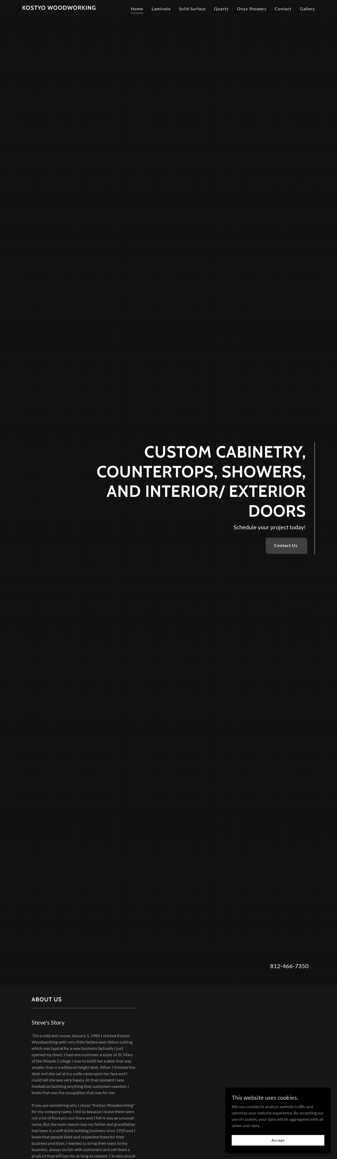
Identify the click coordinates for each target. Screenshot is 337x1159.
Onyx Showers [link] (251, 8)
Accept (277, 1140)
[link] (59, 8)
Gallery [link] (307, 8)
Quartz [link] (221, 8)
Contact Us (286, 545)
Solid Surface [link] (192, 8)
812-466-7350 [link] (289, 965)
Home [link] (137, 8)
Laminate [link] (161, 8)
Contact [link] (283, 8)
